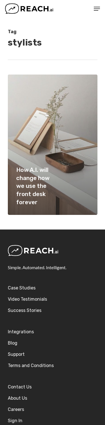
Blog (12, 343)
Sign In (15, 420)
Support (16, 354)
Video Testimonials (27, 299)
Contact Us (20, 387)
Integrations (21, 331)
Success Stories (24, 310)
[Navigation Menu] (97, 9)
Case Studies (22, 288)
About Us (17, 398)
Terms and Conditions (31, 365)
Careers (16, 409)
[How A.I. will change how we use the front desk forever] (52, 145)
